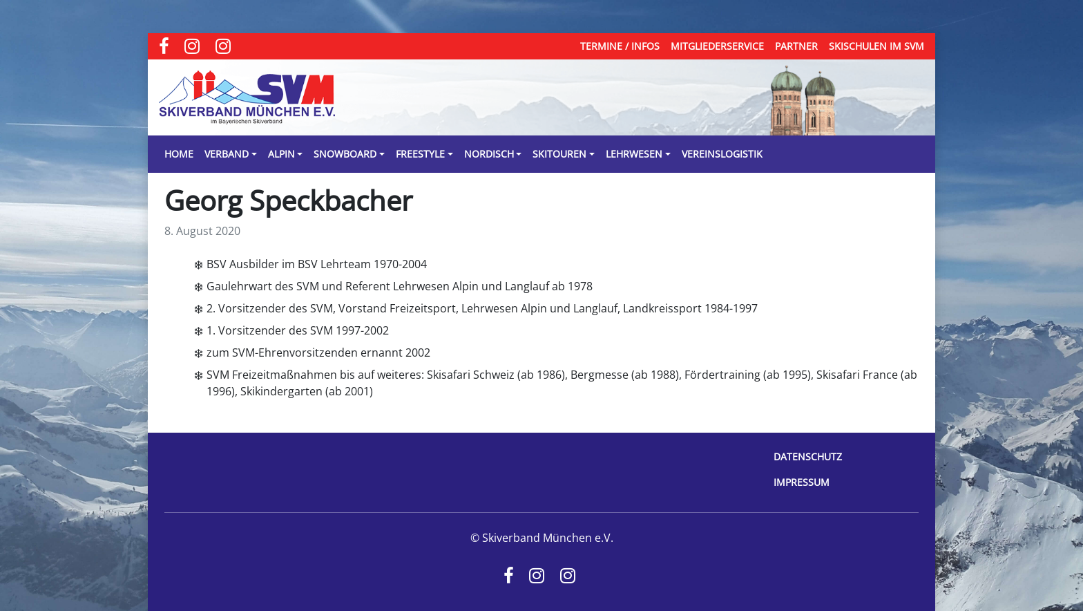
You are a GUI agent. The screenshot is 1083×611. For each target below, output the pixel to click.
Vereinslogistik (722, 153)
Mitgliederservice (717, 46)
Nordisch (489, 153)
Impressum (802, 482)
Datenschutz (808, 456)
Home (178, 153)
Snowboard (345, 153)
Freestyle (420, 153)
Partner (796, 46)
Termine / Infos (620, 46)
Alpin (281, 153)
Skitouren (559, 153)
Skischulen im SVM (876, 46)
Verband (226, 153)
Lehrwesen (634, 153)
